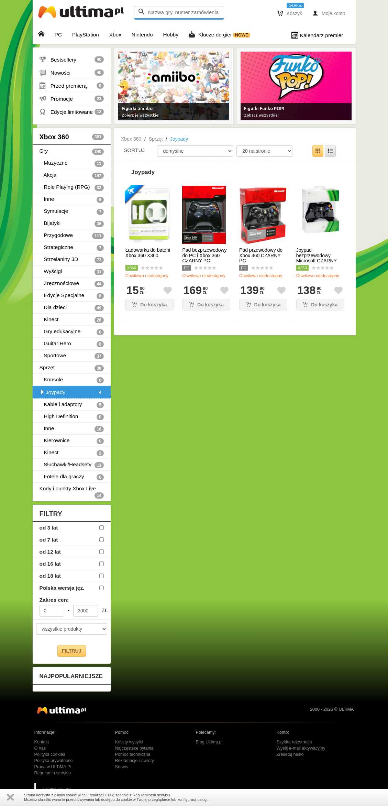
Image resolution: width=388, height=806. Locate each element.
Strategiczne (72, 247)
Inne (72, 199)
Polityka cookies (49, 754)
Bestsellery (72, 59)
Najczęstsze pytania (134, 748)
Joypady (72, 392)
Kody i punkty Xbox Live (72, 490)
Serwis (121, 766)
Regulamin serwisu (52, 773)
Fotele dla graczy (72, 476)
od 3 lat (49, 528)
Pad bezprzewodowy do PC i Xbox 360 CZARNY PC (204, 255)
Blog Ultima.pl (209, 742)
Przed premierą (72, 86)
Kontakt (41, 742)
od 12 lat (50, 552)
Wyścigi (72, 271)
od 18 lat (50, 576)
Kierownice (72, 440)
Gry (72, 151)
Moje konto (328, 13)
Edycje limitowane (72, 112)
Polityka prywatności (54, 760)
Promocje (72, 99)
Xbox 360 (72, 137)
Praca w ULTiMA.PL (53, 766)
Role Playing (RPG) (72, 187)
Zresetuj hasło (290, 754)
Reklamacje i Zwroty (134, 760)
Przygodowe (72, 235)
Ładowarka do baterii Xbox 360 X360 (147, 253)
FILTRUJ (71, 651)
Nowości (72, 72)
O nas (40, 748)
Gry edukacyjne (72, 331)
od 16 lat (50, 564)
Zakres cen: (54, 600)
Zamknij (10, 797)
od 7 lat (49, 540)
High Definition (72, 416)
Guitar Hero (72, 343)
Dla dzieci (72, 307)
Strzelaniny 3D (72, 259)
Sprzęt (72, 367)
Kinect (72, 319)
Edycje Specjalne (72, 295)
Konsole (72, 380)
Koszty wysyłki (129, 742)
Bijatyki (72, 223)
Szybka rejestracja (294, 742)
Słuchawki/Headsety (72, 464)
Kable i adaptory (72, 404)
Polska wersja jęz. (62, 588)
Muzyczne (72, 163)
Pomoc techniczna (133, 754)
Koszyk (289, 13)
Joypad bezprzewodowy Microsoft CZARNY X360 (316, 258)
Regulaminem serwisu (151, 795)
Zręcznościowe (72, 283)
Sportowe (72, 355)
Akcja (72, 175)
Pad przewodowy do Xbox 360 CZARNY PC (260, 255)
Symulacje (72, 211)
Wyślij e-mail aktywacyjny (301, 748)
